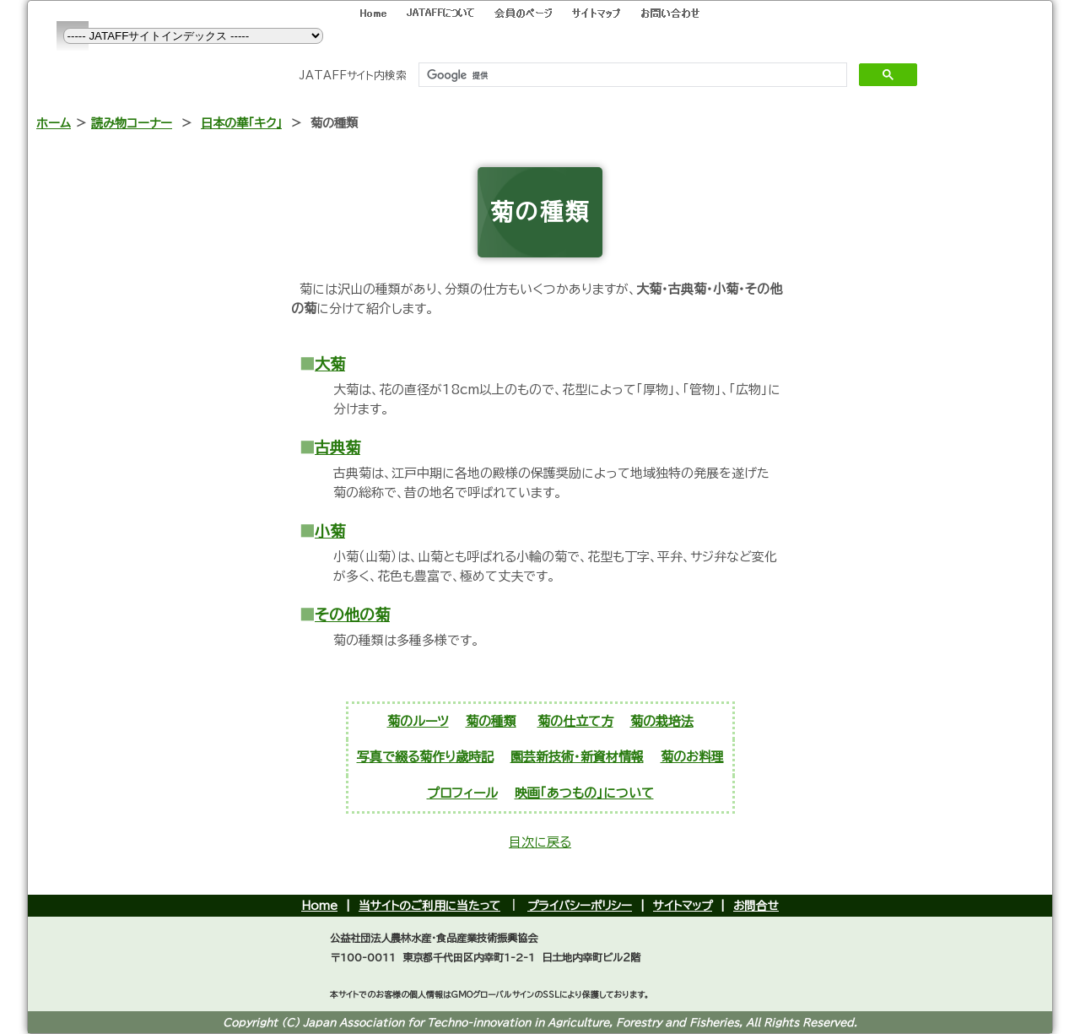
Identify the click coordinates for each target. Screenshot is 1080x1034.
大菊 (330, 363)
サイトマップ (682, 906)
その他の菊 (352, 614)
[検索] (630, 75)
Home (319, 906)
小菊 (330, 531)
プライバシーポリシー (579, 906)
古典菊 (337, 447)
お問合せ (756, 906)
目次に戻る (540, 842)
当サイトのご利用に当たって (429, 906)
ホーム (53, 122)
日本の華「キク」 (241, 122)
